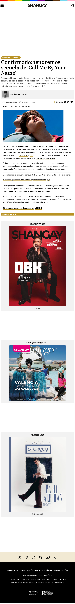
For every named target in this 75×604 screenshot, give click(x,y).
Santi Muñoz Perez (18, 94)
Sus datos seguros (58, 579)
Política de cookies (36, 583)
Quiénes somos (14, 579)
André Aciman (45, 196)
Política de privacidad (19, 583)
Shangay (6, 58)
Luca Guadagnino (26, 155)
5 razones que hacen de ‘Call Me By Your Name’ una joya (26, 180)
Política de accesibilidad (54, 583)
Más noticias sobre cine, (19, 208)
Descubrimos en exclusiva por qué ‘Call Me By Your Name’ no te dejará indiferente (37, 175)
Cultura (16, 58)
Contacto (25, 579)
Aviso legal (46, 579)
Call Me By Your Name (20, 106)
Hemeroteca (35, 579)
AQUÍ (38, 208)
